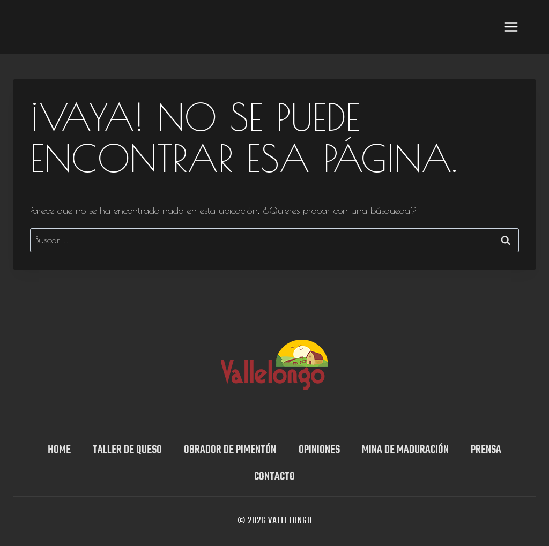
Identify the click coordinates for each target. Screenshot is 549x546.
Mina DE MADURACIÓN (405, 450)
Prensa (486, 450)
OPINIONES (319, 450)
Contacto (274, 476)
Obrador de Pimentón (230, 450)
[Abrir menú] (510, 27)
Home (59, 450)
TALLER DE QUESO (127, 450)
